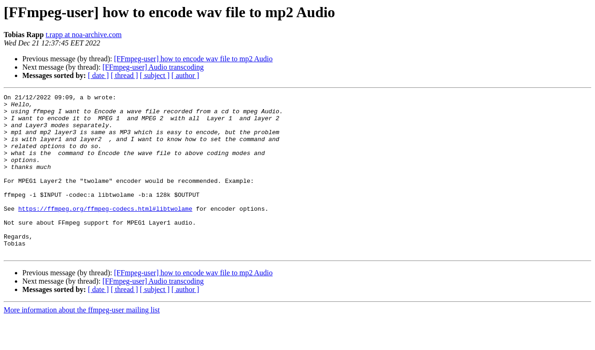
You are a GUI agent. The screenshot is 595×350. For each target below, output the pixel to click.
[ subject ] (155, 75)
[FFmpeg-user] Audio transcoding (153, 67)
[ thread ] (124, 75)
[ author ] (185, 75)
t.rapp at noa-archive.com (83, 35)
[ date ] (98, 75)
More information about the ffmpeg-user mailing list (82, 342)
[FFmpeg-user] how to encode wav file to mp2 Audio (193, 59)
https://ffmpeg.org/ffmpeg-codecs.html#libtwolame (105, 232)
